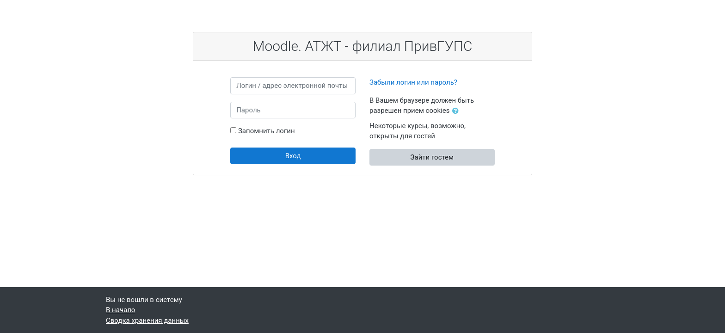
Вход (293, 156)
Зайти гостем (432, 157)
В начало (120, 310)
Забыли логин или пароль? (413, 82)
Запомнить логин (266, 131)
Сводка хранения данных (147, 320)
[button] (457, 111)
